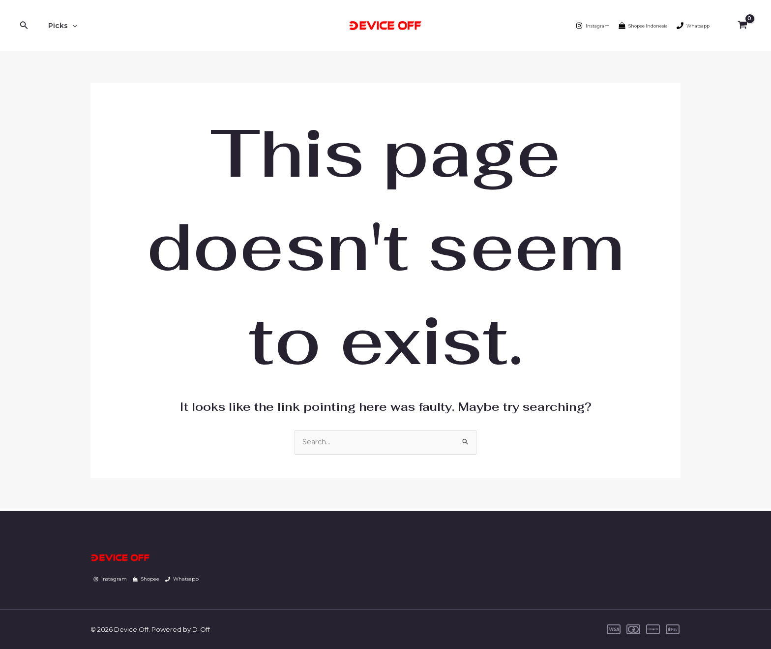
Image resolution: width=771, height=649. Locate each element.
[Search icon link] (24, 25)
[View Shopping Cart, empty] (742, 25)
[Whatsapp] (693, 25)
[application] (69, 25)
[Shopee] (146, 579)
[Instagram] (593, 25)
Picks (59, 25)
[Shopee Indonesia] (643, 25)
